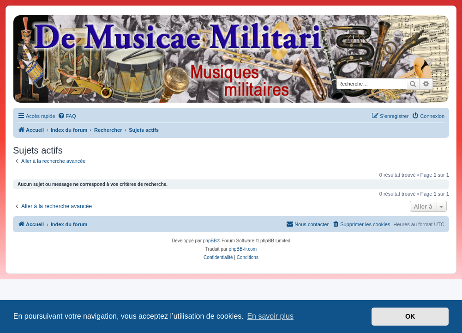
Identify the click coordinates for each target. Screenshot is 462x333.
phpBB (210, 240)
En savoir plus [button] (270, 316)
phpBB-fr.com (243, 249)
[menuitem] (67, 116)
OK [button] (410, 316)
